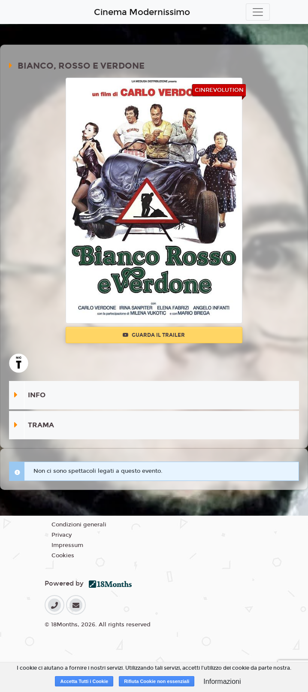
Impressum (67, 545)
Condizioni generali (78, 524)
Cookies (62, 555)
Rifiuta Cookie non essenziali (156, 681)
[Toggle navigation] (258, 12)
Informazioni (222, 681)
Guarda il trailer (154, 335)
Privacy (61, 535)
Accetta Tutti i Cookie (84, 681)
